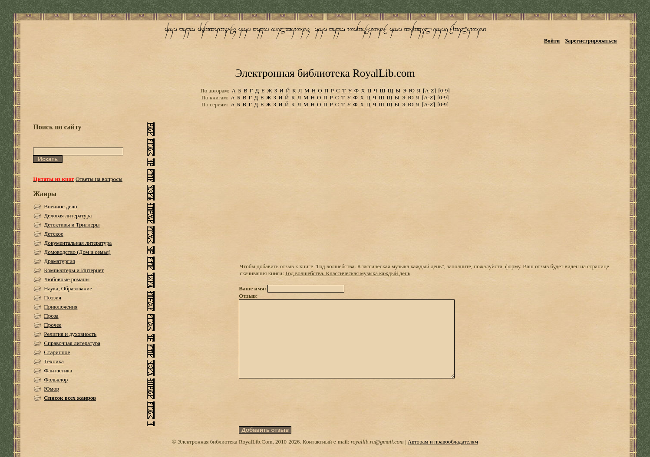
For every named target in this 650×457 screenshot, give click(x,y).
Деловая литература (68, 215)
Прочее (52, 325)
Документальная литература (78, 243)
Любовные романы (66, 279)
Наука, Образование (68, 288)
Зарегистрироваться (591, 40)
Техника (53, 361)
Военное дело (60, 206)
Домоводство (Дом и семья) (77, 252)
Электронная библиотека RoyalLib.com (325, 73)
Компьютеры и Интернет (74, 270)
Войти (552, 40)
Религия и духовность (70, 334)
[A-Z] (429, 90)
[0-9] (444, 90)
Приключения (60, 306)
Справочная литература (72, 343)
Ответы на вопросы (99, 179)
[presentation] (305, 418)
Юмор (51, 388)
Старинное (57, 352)
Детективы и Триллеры (71, 224)
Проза (51, 315)
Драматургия (59, 261)
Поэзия (52, 297)
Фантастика (58, 370)
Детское (53, 233)
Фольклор (56, 379)
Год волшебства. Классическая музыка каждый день (347, 273)
